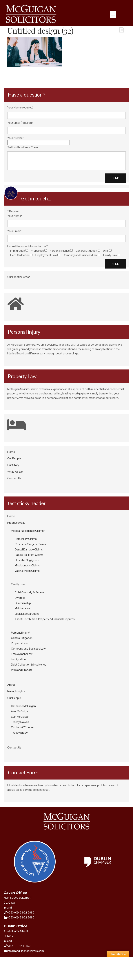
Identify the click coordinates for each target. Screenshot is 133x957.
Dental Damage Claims (29, 549)
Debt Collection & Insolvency (28, 664)
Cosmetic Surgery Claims (30, 544)
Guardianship (23, 603)
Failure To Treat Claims (29, 555)
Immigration (18, 659)
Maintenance (22, 608)
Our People (14, 458)
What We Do (15, 472)
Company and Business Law (28, 648)
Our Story (13, 465)
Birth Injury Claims (26, 539)
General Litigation (21, 638)
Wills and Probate (21, 670)
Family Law (18, 584)
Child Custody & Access (30, 592)
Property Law (19, 643)
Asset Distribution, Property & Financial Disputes (45, 619)
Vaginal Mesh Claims (27, 571)
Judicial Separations (27, 614)
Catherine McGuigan (23, 706)
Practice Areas (16, 523)
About (11, 685)
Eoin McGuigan (20, 717)
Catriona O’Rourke (22, 727)
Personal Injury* (20, 633)
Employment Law (21, 654)
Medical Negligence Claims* (28, 531)
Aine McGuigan (20, 711)
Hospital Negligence (27, 560)
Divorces (20, 598)
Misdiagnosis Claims (27, 565)
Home (11, 452)
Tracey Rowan (20, 722)
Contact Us (14, 478)
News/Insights (16, 691)
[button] (113, 15)
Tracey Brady (19, 733)
